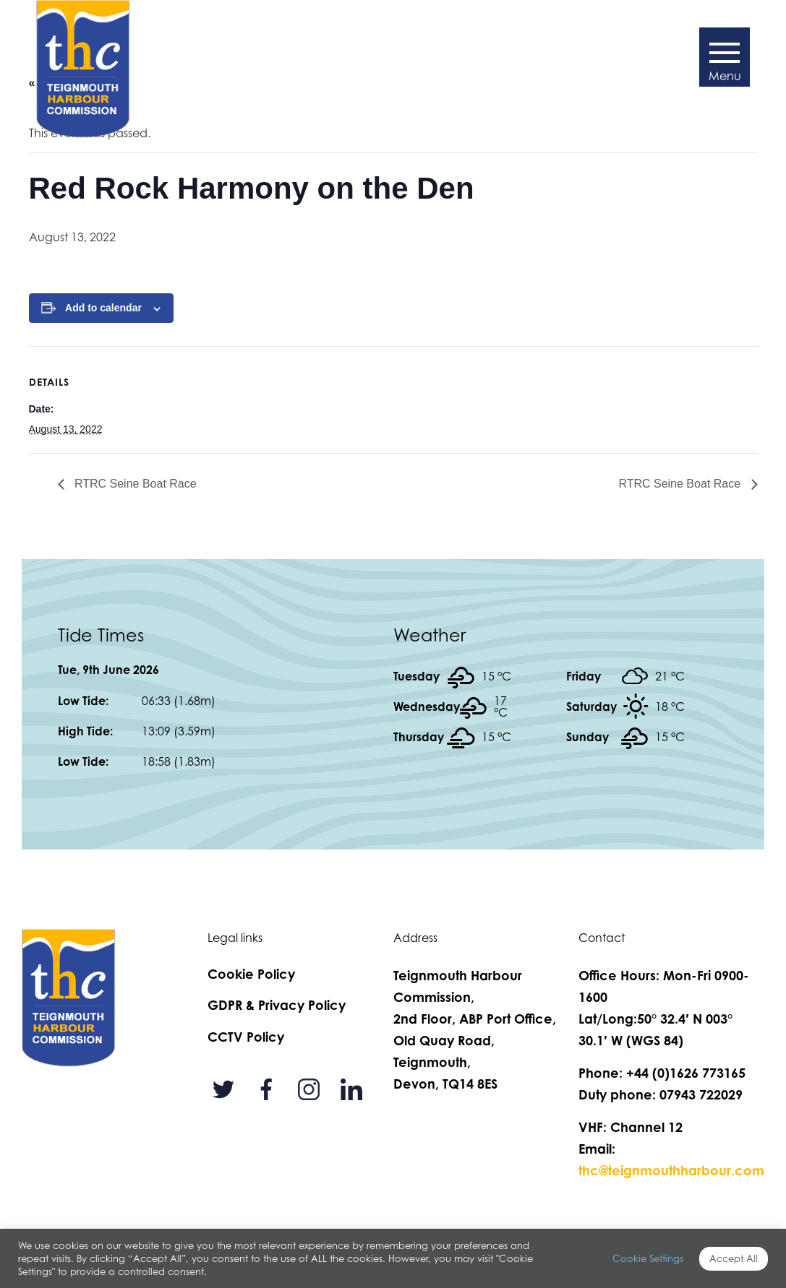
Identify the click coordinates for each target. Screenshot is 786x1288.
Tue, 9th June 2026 (108, 669)
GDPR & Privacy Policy (277, 1005)
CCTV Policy (246, 1037)
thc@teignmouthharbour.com (671, 1170)
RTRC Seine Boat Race (134, 483)
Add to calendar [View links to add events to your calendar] (103, 308)
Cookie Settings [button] (647, 1258)
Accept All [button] (733, 1258)
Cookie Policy (251, 974)
